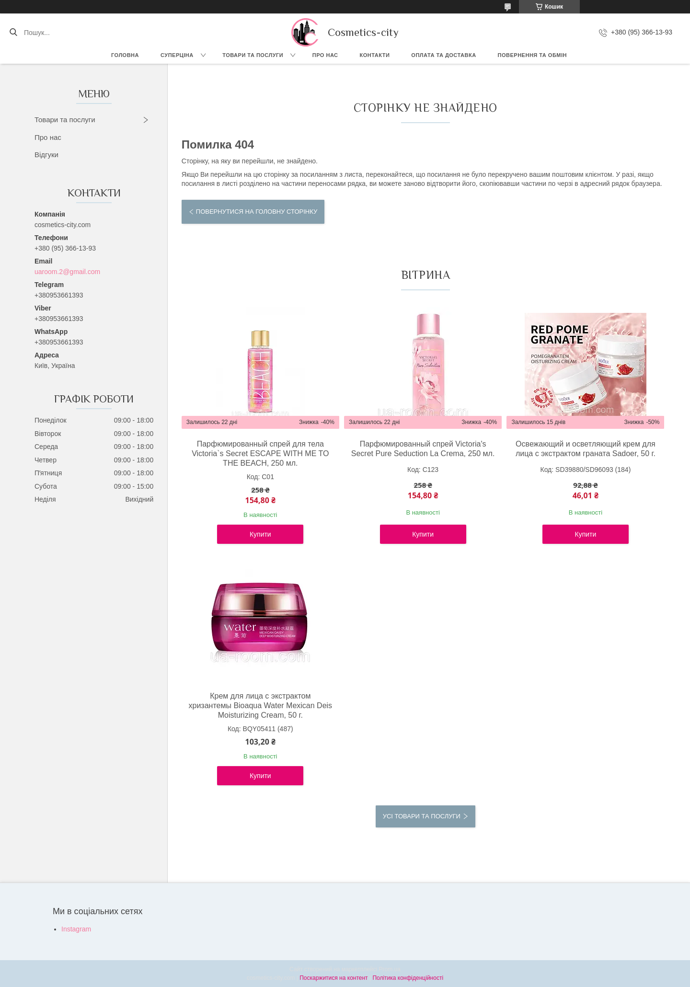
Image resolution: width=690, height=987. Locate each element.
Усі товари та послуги (421, 816)
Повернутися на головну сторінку (256, 211)
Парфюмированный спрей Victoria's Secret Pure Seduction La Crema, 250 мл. (423, 449)
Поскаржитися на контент (333, 978)
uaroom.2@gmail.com (67, 271)
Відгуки (46, 154)
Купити (260, 534)
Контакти (375, 55)
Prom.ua (390, 969)
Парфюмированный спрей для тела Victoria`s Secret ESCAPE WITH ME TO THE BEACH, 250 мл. (260, 453)
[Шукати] (13, 32)
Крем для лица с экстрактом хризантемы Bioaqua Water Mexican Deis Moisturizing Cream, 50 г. (260, 705)
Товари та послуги (252, 55)
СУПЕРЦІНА (177, 55)
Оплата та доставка (443, 55)
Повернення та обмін (532, 55)
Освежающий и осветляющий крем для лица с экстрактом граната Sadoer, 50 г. (586, 449)
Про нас (325, 55)
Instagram (76, 929)
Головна (125, 55)
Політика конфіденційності (407, 978)
